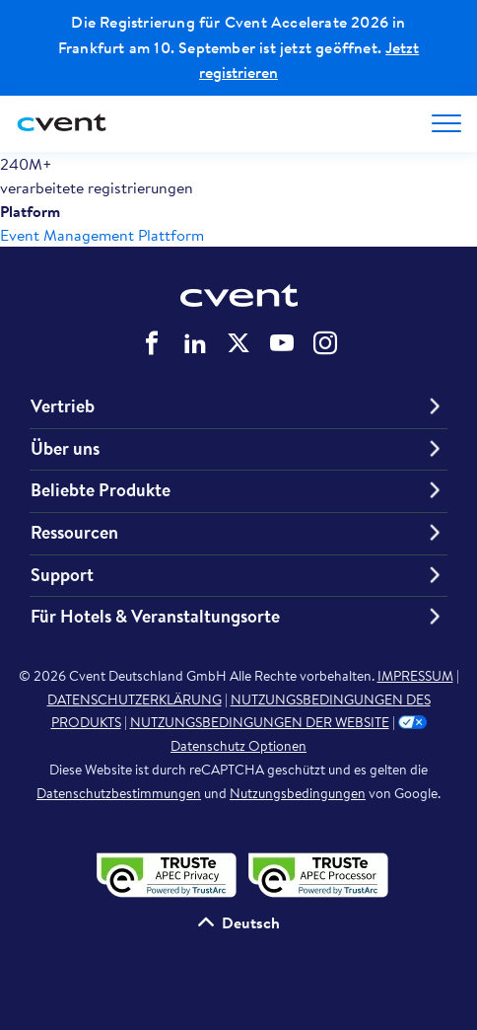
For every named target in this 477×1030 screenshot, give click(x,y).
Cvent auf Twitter (238, 343)
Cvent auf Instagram (325, 343)
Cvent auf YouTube (282, 343)
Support (62, 575)
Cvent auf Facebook (152, 343)
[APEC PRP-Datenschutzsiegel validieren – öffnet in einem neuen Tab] (314, 873)
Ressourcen (74, 533)
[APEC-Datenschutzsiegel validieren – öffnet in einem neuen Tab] (164, 873)
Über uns (65, 449)
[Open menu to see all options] (446, 123)
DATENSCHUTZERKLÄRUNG (134, 699)
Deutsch (251, 922)
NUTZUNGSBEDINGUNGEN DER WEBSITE (259, 722)
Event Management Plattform (102, 235)
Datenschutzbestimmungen (118, 793)
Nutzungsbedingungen (298, 793)
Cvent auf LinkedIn (195, 343)
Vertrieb (63, 406)
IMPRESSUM (415, 676)
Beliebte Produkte (100, 490)
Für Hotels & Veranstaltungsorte (155, 616)
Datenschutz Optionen (298, 733)
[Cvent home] (64, 123)
